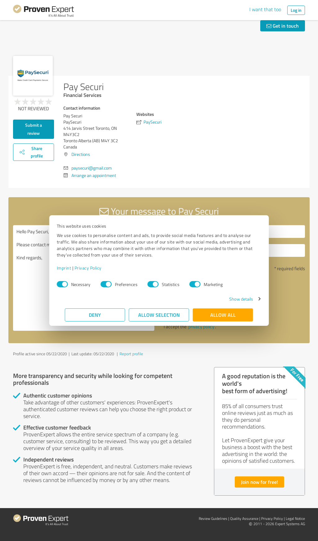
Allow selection (159, 314)
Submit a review (33, 129)
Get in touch (282, 25)
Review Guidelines (213, 518)
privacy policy (201, 326)
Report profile (131, 354)
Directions (80, 154)
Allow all (223, 314)
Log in (296, 10)
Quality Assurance (244, 518)
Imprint (72, 268)
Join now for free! (259, 481)
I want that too (265, 9)
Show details (233, 299)
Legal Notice (295, 518)
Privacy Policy (96, 268)
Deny (95, 314)
